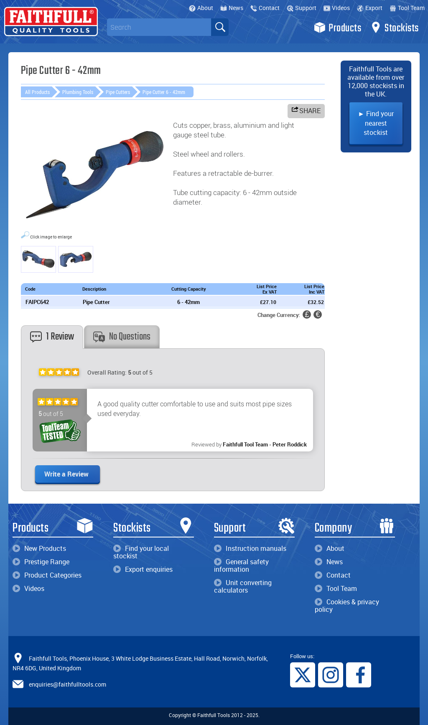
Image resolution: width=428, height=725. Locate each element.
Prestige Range (41, 561)
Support (301, 8)
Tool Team (407, 8)
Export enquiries (143, 569)
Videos (337, 8)
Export (369, 8)
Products (337, 27)
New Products (39, 548)
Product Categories (47, 575)
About (201, 8)
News (231, 8)
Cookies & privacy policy (347, 605)
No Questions (121, 337)
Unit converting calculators (243, 586)
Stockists (394, 27)
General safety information (241, 565)
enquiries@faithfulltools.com (67, 684)
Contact (265, 8)
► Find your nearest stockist (376, 123)
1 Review (52, 337)
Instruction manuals (250, 548)
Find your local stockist (141, 552)
